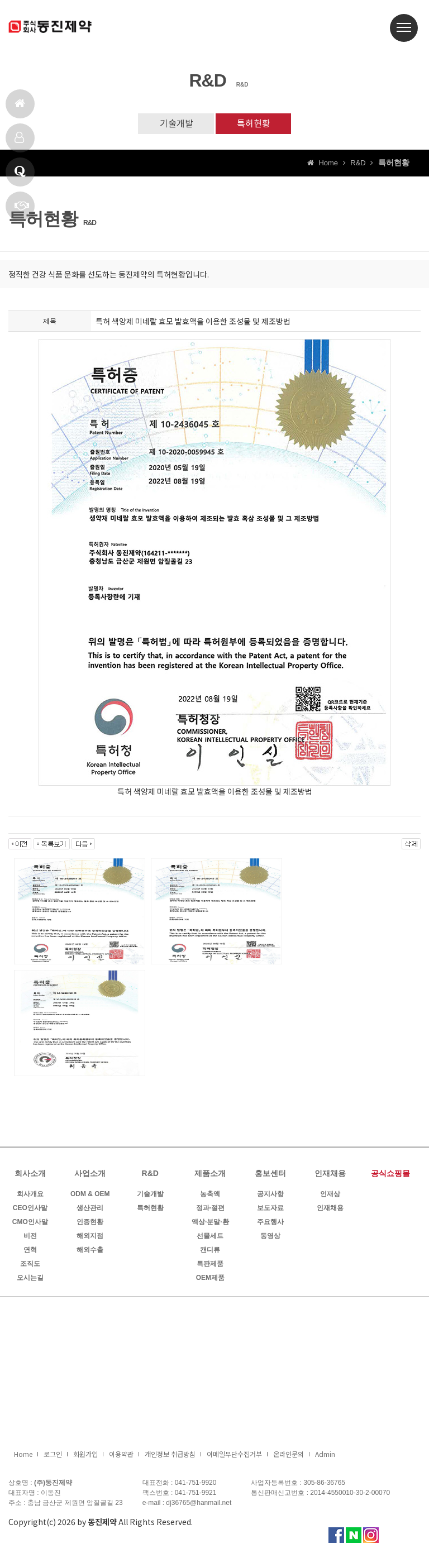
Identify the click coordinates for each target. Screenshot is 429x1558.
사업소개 (90, 1174)
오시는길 (30, 1279)
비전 (30, 1237)
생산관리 (90, 1209)
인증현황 (90, 1223)
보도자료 (270, 1209)
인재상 (330, 1195)
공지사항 (270, 1195)
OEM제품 (210, 1279)
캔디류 (210, 1251)
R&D (150, 1174)
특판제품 (210, 1265)
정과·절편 (210, 1209)
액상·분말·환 (210, 1223)
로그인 (53, 1455)
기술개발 (175, 124)
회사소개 (30, 1174)
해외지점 (90, 1237)
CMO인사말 (30, 1223)
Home (23, 1455)
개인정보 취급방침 (170, 1455)
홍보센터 (270, 1174)
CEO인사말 (30, 1209)
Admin (325, 1455)
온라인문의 (288, 1455)
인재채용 (330, 1174)
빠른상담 (22, 210)
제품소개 (19, 142)
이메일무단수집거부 (234, 1455)
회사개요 (30, 1195)
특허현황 (254, 124)
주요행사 (270, 1223)
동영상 (270, 1237)
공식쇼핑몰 (390, 1174)
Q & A (20, 176)
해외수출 (90, 1251)
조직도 (30, 1265)
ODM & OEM (90, 1195)
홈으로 (20, 108)
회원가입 (85, 1455)
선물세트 (210, 1237)
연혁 (30, 1251)
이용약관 (121, 1455)
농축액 (210, 1195)
